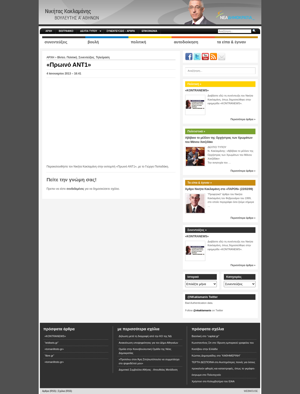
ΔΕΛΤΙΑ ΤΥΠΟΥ (90, 31)
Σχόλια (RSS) (65, 391)
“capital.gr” (213, 336)
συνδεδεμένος (75, 188)
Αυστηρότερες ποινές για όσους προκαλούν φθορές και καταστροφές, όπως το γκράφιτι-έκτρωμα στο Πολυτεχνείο (223, 368)
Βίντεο (61, 57)
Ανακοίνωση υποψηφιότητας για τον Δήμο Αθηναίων (148, 342)
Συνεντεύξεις (86, 57)
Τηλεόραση (103, 57)
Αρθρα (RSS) (49, 391)
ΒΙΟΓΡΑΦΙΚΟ (66, 31)
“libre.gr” (49, 355)
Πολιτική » (194, 84)
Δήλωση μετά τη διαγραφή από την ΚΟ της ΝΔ (145, 336)
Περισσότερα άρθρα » (242, 119)
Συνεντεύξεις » (197, 230)
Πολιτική (72, 57)
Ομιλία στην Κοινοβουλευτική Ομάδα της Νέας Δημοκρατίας (145, 351)
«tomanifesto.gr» (54, 349)
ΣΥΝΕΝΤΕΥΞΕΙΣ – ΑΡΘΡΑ (121, 31)
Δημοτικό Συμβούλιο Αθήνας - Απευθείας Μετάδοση (148, 369)
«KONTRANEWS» (197, 90)
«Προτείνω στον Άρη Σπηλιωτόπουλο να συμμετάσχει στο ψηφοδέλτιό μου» (149, 361)
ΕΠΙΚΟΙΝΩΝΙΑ (149, 31)
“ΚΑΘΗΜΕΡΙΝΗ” (230, 355)
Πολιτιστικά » (196, 131)
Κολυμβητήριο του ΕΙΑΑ (221, 381)
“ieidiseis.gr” (51, 342)
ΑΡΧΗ (48, 31)
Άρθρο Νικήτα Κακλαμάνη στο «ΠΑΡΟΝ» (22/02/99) (219, 189)
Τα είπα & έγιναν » (200, 182)
